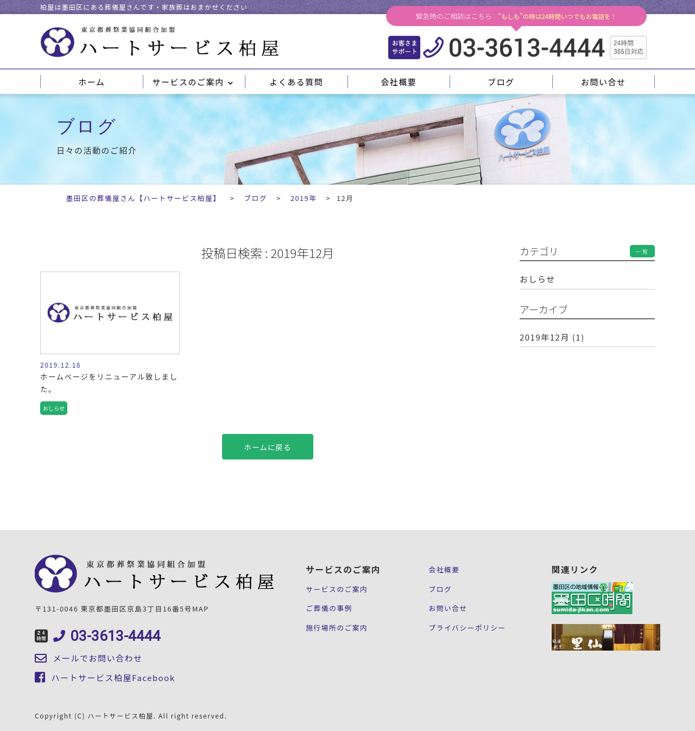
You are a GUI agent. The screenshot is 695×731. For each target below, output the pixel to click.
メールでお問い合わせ (89, 658)
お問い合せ (603, 81)
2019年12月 (545, 337)
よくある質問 (296, 81)
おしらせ (537, 279)
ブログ (501, 81)
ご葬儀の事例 (329, 608)
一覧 (642, 251)
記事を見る (110, 347)
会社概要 (398, 81)
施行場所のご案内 (337, 627)
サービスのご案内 (193, 81)
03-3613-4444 (98, 636)
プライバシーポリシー (467, 627)
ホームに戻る (268, 447)
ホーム (91, 81)
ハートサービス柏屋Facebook (105, 677)
